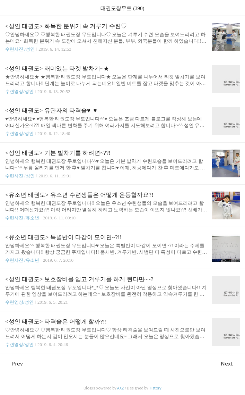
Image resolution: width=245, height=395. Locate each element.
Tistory (155, 388)
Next (230, 363)
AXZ (120, 388)
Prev (14, 363)
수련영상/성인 (20, 91)
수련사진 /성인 (20, 49)
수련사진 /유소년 (22, 217)
